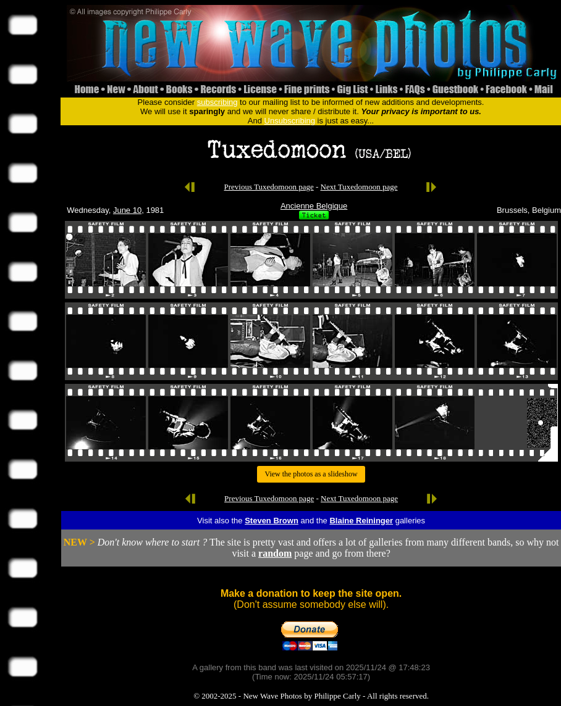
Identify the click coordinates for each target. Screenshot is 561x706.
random (275, 553)
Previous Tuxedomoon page (269, 186)
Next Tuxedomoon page (359, 186)
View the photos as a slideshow (310, 474)
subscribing (217, 102)
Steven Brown (271, 520)
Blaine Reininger (361, 520)
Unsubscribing (289, 120)
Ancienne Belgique (313, 205)
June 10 (127, 210)
